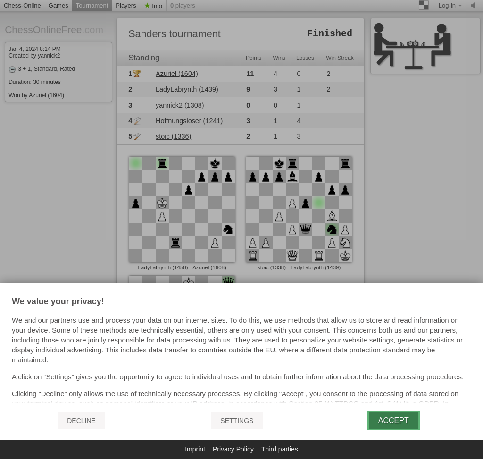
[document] (241, 350)
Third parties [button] (279, 449)
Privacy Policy (233, 449)
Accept (393, 421)
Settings (236, 421)
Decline (81, 421)
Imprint (195, 449)
